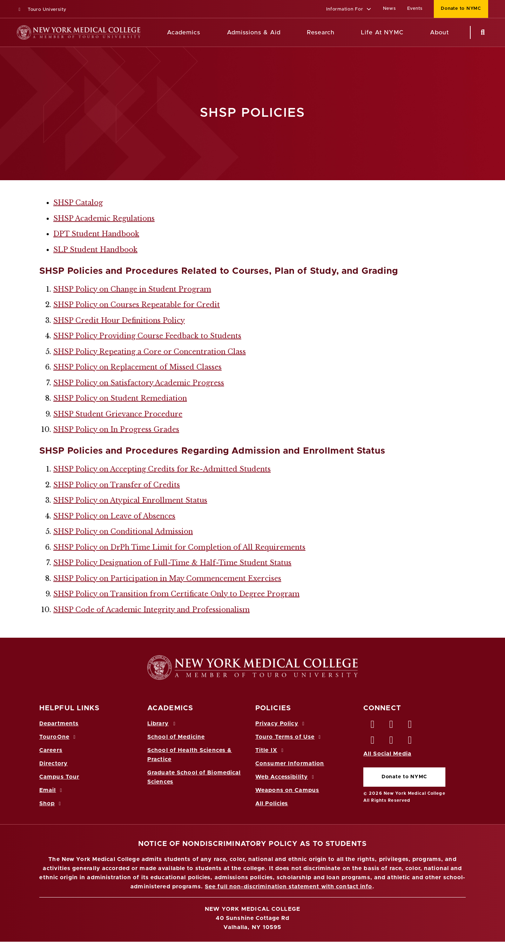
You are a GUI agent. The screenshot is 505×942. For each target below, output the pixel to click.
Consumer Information (289, 763)
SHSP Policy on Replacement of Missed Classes (137, 367)
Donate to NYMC (404, 776)
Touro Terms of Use (289, 737)
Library (162, 723)
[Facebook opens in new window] (372, 726)
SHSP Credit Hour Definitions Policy (119, 320)
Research (320, 32)
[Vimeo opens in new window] (391, 742)
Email (51, 790)
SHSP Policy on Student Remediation (120, 398)
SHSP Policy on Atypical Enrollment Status (130, 500)
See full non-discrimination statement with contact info (288, 886)
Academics (183, 32)
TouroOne (58, 737)
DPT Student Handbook (96, 234)
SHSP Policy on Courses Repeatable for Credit (136, 304)
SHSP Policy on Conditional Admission (123, 531)
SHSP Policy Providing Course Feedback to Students (147, 336)
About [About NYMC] (439, 32)
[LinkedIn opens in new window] (410, 726)
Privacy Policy (281, 723)
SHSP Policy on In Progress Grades (116, 429)
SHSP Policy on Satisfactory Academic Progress (138, 383)
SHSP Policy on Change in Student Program (132, 289)
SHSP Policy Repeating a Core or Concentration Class (149, 351)
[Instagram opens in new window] (372, 742)
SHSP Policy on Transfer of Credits (116, 485)
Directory (53, 763)
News (389, 8)
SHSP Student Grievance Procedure (117, 414)
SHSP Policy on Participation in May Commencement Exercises (167, 578)
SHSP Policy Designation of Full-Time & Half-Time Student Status (172, 562)
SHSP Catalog (78, 202)
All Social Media (387, 754)
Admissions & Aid (254, 32)
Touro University (41, 9)
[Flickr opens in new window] (410, 742)
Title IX (270, 750)
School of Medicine (176, 737)
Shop (51, 803)
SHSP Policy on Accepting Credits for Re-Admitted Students (162, 469)
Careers (50, 750)
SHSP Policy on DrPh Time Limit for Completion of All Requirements (179, 547)
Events (415, 8)
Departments (59, 723)
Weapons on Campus (287, 790)
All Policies (271, 803)
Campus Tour (59, 777)
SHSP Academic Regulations (104, 218)
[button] (348, 9)
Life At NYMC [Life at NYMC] (382, 32)
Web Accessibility (285, 777)
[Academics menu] (205, 33)
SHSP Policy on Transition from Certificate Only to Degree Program (176, 594)
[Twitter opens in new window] (391, 726)
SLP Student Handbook (95, 249)
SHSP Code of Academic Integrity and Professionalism (151, 609)
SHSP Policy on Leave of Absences (114, 516)
